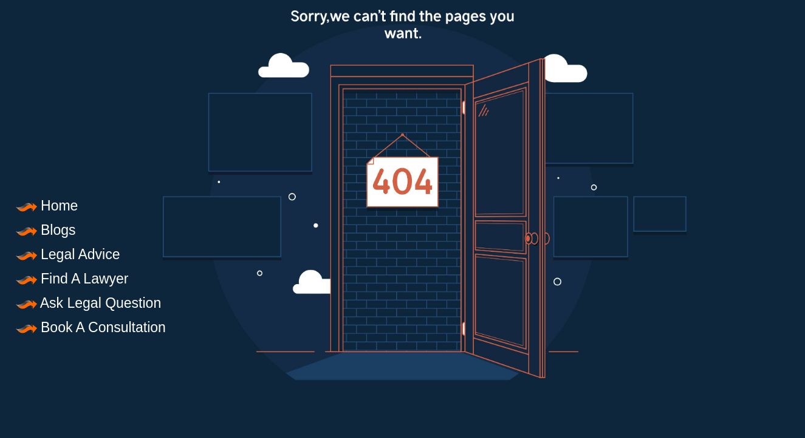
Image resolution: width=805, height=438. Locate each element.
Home (46, 206)
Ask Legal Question (88, 303)
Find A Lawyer (71, 279)
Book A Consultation (90, 327)
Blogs (45, 230)
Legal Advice (67, 254)
